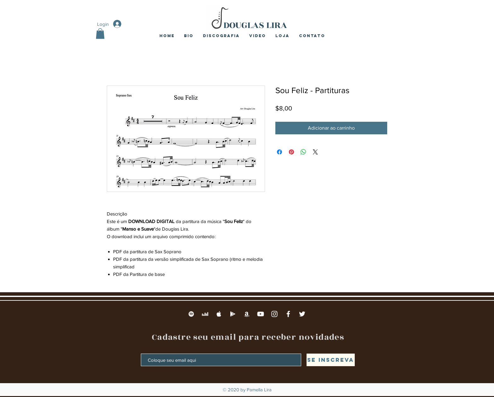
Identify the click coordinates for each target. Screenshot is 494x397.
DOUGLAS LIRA (255, 25)
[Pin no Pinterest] (291, 152)
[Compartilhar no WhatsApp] (303, 152)
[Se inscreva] (331, 360)
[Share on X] (315, 152)
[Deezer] (205, 314)
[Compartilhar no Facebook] (279, 152)
